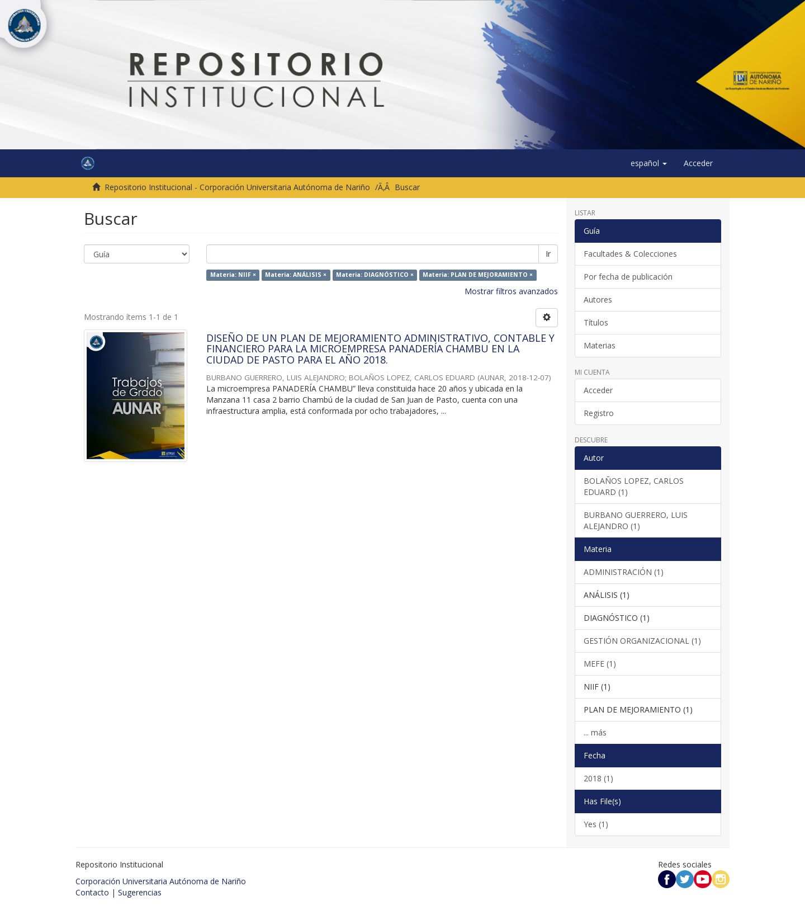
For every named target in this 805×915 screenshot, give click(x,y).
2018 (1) (598, 778)
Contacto (92, 892)
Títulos (596, 322)
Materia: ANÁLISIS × (295, 275)
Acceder (598, 390)
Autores (598, 299)
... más (595, 732)
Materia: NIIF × (233, 275)
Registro (599, 413)
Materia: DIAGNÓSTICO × (375, 275)
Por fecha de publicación (628, 276)
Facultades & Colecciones (630, 253)
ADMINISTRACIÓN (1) (624, 572)
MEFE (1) (600, 663)
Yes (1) (596, 824)
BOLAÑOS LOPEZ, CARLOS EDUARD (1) (634, 486)
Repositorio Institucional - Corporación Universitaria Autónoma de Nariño (237, 187)
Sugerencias (140, 892)
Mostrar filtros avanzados (511, 291)
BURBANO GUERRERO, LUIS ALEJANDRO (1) (636, 520)
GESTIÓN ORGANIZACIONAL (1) (642, 640)
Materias (599, 345)
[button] (648, 163)
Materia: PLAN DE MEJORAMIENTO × (478, 275)
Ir (548, 253)
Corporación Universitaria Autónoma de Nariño (160, 881)
